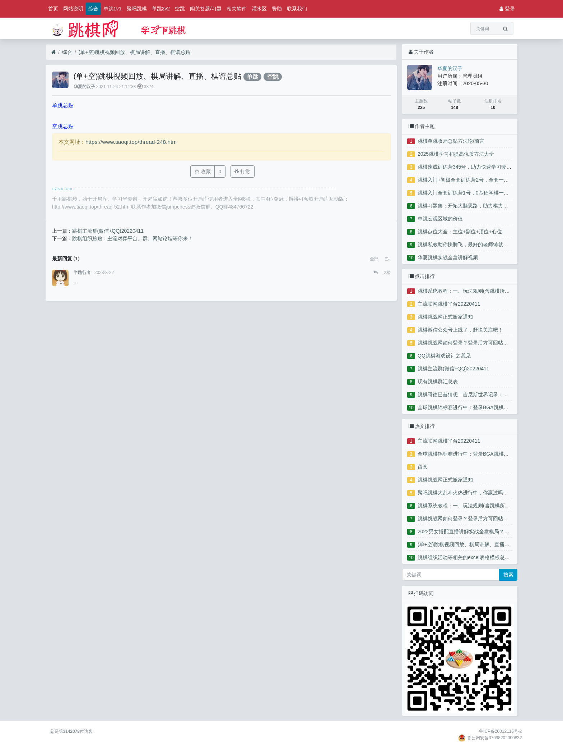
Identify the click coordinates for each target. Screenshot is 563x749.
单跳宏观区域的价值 (440, 218)
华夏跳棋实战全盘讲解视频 (448, 257)
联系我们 (297, 9)
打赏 (242, 171)
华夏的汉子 (84, 86)
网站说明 (73, 9)
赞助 (277, 9)
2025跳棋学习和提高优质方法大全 (456, 154)
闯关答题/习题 (206, 9)
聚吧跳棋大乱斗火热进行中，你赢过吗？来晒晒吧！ (475, 492)
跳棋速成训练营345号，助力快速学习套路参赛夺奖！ (477, 167)
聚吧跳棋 (137, 9)
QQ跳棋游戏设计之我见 (444, 355)
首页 (53, 9)
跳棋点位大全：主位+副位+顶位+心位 (460, 231)
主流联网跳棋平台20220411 (449, 304)
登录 (507, 9)
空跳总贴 (63, 126)
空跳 (180, 9)
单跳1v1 (112, 9)
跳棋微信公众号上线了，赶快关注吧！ (460, 330)
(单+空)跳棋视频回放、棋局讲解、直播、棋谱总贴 (135, 52)
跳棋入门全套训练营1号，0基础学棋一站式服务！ (473, 193)
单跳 (252, 77)
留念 (423, 467)
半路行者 (82, 272)
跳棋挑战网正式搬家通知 (445, 317)
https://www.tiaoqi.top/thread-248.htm (131, 142)
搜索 (508, 574)
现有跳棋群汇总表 (438, 381)
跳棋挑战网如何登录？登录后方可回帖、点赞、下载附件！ (483, 343)
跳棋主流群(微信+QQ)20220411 (453, 368)
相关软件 (237, 9)
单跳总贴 (63, 105)
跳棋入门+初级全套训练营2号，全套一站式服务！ (473, 180)
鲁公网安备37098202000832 (494, 737)
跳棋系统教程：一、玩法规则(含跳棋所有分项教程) (474, 291)
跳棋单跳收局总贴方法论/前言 (451, 141)
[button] (374, 259)
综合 (93, 9)
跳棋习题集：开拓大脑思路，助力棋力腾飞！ (468, 206)
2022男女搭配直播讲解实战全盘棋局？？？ (466, 531)
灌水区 (259, 9)
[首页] (53, 52)
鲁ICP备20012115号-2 (500, 731)
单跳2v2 (161, 9)
